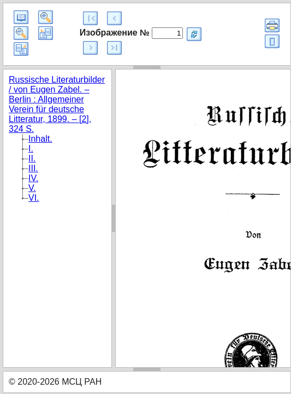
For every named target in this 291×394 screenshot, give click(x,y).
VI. (33, 197)
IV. (33, 178)
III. (33, 168)
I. (30, 148)
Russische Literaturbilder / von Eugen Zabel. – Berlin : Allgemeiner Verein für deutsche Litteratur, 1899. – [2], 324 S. (57, 104)
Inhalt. (40, 138)
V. (32, 188)
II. (31, 158)
